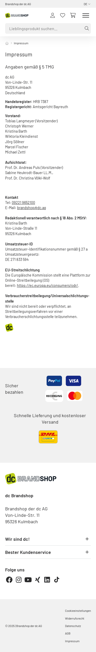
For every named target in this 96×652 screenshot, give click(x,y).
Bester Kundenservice (48, 552)
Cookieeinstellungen (78, 610)
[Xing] (38, 580)
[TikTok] (56, 580)
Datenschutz (73, 626)
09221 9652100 (23, 202)
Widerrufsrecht (74, 618)
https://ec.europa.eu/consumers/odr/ (47, 285)
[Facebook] (9, 580)
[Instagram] (19, 580)
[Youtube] (28, 580)
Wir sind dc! (48, 539)
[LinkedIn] (47, 580)
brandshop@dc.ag (31, 207)
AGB (67, 633)
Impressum (72, 641)
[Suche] (86, 28)
